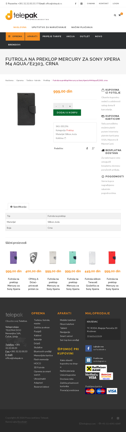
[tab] (18, 206)
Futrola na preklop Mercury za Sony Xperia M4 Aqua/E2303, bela (53, 289)
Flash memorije (41, 359)
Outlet (85, 36)
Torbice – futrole (33, 80)
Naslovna (20, 27)
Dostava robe (66, 378)
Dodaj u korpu (67, 112)
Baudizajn (22, 421)
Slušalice (38, 347)
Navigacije (65, 332)
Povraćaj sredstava (69, 390)
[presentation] (18, 206)
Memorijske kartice (43, 355)
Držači (37, 343)
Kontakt (104, 3)
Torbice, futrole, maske (42, 322)
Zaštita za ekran (42, 327)
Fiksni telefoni (67, 324)
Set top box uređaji (69, 340)
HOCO (37, 363)
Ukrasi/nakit (40, 378)
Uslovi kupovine (68, 374)
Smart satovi (66, 336)
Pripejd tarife (52, 36)
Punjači (37, 331)
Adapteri (38, 382)
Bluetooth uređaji (42, 351)
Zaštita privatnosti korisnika (69, 384)
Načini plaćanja (82, 27)
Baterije (38, 339)
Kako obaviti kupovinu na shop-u (69, 363)
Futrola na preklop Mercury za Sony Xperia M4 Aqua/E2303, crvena (112, 289)
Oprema (20, 80)
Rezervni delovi (41, 386)
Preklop (46, 80)
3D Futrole (39, 367)
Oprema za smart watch (42, 373)
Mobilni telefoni (68, 320)
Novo (98, 36)
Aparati (32, 36)
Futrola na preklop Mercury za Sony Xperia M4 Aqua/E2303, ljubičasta (14, 289)
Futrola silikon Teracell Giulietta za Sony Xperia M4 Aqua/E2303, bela (92, 289)
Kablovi (37, 335)
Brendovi (14, 44)
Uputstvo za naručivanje (49, 27)
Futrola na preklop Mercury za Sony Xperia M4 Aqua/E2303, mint (73, 289)
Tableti (63, 328)
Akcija (70, 36)
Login (116, 3)
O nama (91, 3)
